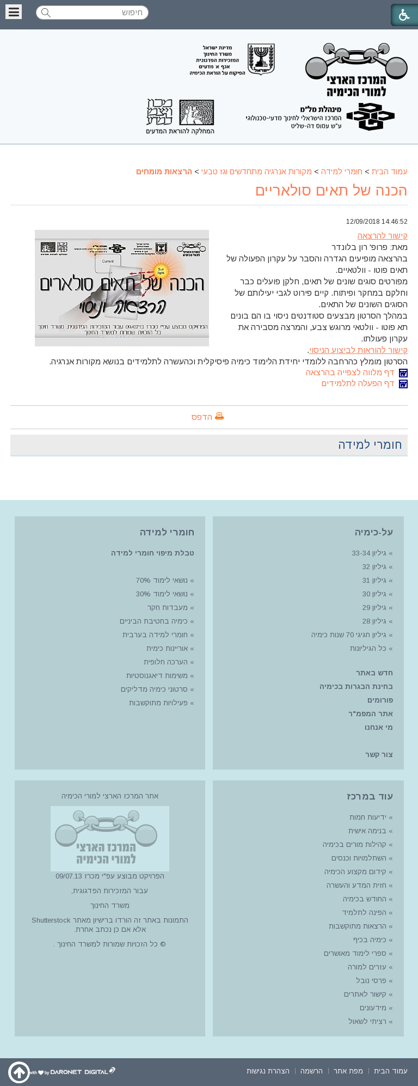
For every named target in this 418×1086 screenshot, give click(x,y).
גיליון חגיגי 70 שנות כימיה (347, 635)
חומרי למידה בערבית (155, 635)
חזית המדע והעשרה (355, 885)
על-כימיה (374, 532)
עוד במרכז (370, 796)
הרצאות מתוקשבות (356, 926)
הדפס (202, 417)
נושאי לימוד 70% (161, 580)
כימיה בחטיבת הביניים (154, 621)
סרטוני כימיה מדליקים (154, 689)
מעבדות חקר (167, 607)
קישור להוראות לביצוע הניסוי (358, 350)
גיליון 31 (374, 580)
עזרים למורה (366, 967)
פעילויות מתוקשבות (158, 703)
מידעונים (373, 1008)
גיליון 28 (374, 621)
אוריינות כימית (166, 648)
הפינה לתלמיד (363, 912)
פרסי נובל (371, 981)
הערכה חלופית (166, 662)
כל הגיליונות (368, 648)
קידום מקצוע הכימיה (355, 872)
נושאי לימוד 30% (161, 594)
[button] (13, 11)
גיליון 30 (374, 594)
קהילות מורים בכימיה (354, 844)
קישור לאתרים (364, 994)
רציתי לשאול (367, 1021)
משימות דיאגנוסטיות (157, 676)
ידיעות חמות (367, 817)
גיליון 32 (374, 567)
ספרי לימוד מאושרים (355, 953)
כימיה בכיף (369, 940)
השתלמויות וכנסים (358, 858)
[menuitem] (391, 1070)
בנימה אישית (367, 831)
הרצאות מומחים (164, 171)
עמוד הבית (390, 171)
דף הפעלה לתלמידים (364, 383)
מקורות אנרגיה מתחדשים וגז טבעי (256, 171)
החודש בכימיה (363, 899)
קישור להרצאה (383, 235)
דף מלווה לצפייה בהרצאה (357, 372)
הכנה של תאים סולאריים (331, 190)
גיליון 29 (374, 607)
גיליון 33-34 (369, 553)
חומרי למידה (341, 171)
